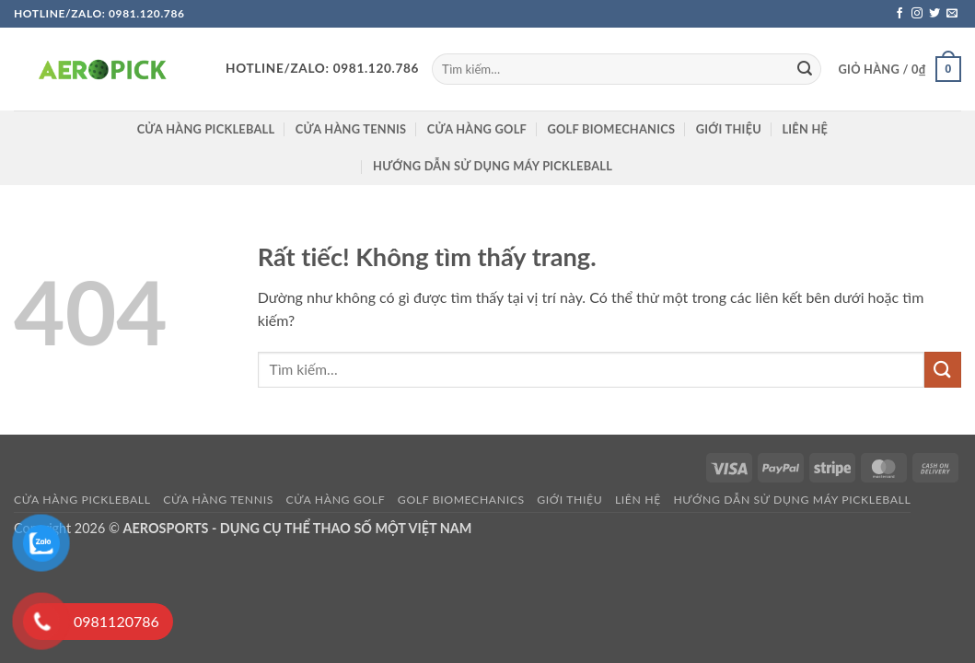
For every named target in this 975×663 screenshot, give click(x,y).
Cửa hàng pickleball (206, 129)
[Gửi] (804, 69)
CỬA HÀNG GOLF (477, 129)
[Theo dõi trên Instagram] (917, 13)
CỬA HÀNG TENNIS (351, 129)
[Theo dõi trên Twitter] (934, 13)
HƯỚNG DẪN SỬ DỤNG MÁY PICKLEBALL (492, 165)
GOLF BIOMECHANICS (611, 129)
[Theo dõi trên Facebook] (899, 13)
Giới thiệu (728, 129)
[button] (900, 69)
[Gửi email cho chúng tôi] (952, 13)
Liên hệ (805, 129)
